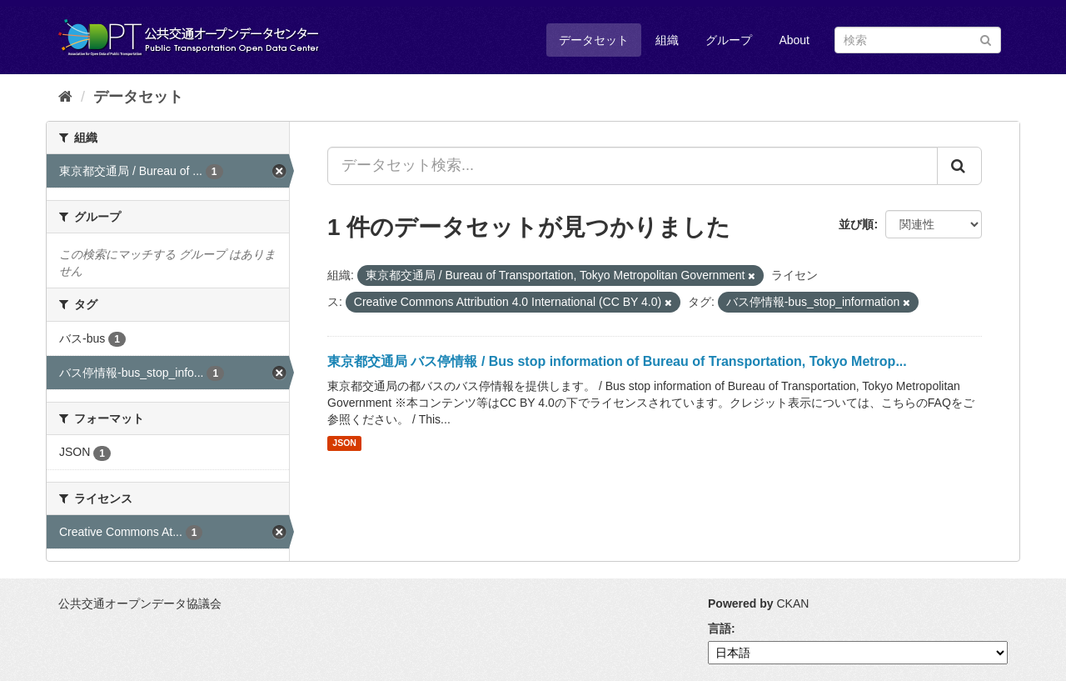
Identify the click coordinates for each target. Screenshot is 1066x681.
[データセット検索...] (632, 166)
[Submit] (986, 39)
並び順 (856, 224)
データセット (594, 40)
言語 (719, 628)
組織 (667, 40)
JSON (344, 443)
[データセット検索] (917, 40)
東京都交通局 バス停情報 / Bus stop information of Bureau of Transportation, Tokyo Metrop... (617, 361)
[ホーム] (65, 96)
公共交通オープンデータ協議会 (140, 603)
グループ (728, 40)
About (794, 40)
